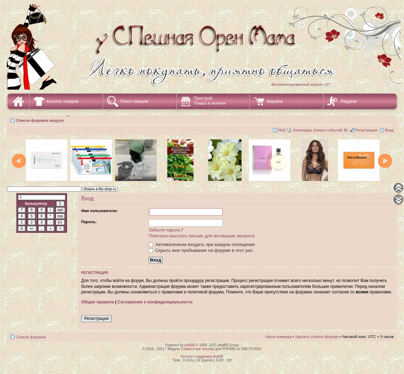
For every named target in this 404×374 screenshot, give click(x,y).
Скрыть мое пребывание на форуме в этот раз (201, 250)
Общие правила (97, 302)
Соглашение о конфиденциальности (155, 302)
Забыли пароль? (166, 229)
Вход (389, 130)
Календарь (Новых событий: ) (320, 130)
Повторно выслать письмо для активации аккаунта (202, 235)
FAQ (281, 130)
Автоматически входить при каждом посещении (202, 244)
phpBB (190, 345)
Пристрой (210, 100)
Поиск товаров (134, 101)
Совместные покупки (197, 349)
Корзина (275, 101)
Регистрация (366, 130)
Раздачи (349, 101)
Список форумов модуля (40, 120)
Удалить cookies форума (317, 337)
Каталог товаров (62, 101)
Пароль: (89, 222)
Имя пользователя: (99, 211)
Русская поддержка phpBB (202, 356)
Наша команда (278, 337)
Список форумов (31, 337)
